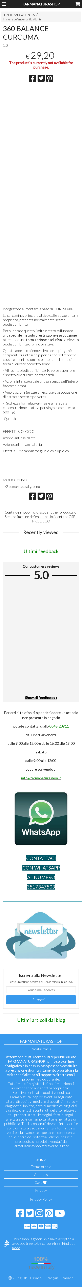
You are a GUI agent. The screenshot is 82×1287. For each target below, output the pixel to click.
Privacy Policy (41, 1199)
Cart (41, 1182)
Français (52, 1278)
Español (36, 1278)
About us (41, 1174)
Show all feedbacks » (41, 697)
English (21, 1278)
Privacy (41, 1190)
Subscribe (41, 999)
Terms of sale (41, 1166)
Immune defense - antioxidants (22, 19)
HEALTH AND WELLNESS (19, 15)
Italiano (68, 1278)
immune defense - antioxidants (40, 516)
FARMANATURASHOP (41, 4)
